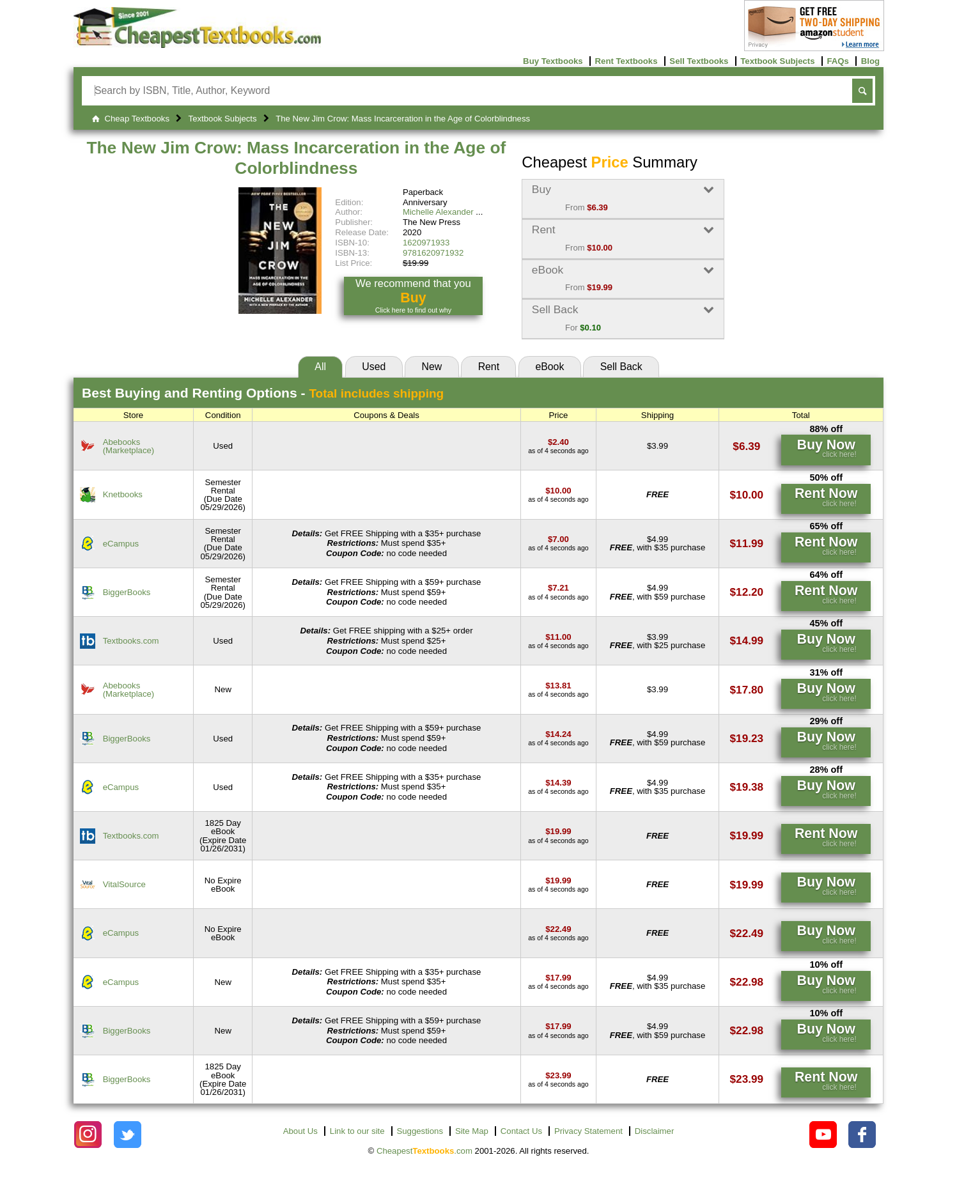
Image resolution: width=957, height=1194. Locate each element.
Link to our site (357, 1131)
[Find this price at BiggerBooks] (558, 588)
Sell (621, 366)
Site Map (471, 1131)
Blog (870, 61)
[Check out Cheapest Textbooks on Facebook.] (862, 1135)
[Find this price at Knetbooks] (558, 490)
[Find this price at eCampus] (558, 539)
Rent (488, 366)
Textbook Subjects (777, 61)
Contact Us (521, 1131)
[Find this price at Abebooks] (558, 442)
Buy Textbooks (553, 61)
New (432, 366)
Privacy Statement (588, 1131)
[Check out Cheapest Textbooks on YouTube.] (823, 1135)
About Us (300, 1131)
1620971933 (426, 242)
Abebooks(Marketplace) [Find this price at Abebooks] (129, 446)
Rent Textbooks (626, 61)
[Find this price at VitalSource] (558, 880)
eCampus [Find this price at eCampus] (121, 543)
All (320, 366)
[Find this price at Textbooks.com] (558, 637)
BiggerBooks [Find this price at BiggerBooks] (127, 592)
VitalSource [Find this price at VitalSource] (124, 884)
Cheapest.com (424, 1151)
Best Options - (263, 392)
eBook (549, 366)
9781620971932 (433, 253)
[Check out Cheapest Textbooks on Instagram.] (88, 1135)
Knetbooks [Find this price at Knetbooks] (123, 494)
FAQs (837, 61)
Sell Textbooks (698, 61)
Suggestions (419, 1131)
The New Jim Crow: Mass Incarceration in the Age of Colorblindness (296, 158)
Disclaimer (654, 1131)
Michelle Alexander (438, 212)
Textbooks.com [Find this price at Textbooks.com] (131, 641)
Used (373, 366)
